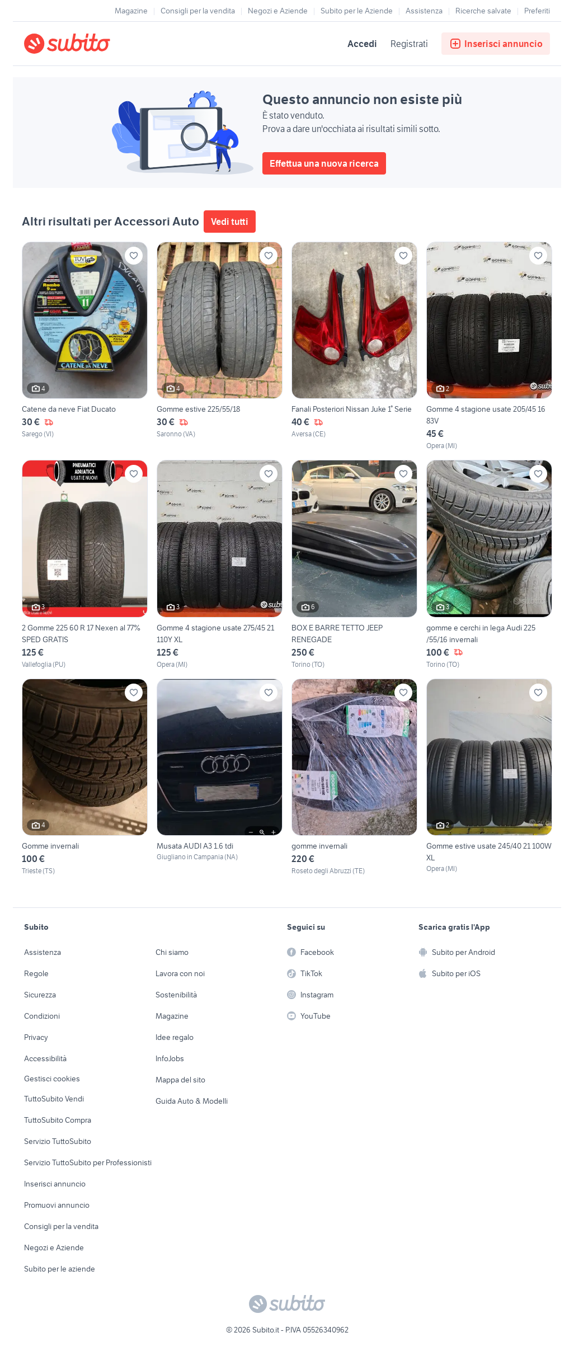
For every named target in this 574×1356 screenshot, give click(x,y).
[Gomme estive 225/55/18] (220, 346)
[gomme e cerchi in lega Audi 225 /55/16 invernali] (489, 564)
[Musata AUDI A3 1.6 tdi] (220, 777)
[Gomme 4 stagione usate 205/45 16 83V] (489, 346)
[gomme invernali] (354, 777)
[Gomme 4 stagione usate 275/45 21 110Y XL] (220, 564)
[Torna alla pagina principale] (88, 44)
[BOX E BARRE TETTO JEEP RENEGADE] (354, 564)
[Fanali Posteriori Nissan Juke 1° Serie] (354, 346)
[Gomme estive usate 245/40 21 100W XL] (489, 777)
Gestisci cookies (52, 1079)
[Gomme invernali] (85, 777)
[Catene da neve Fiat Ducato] (85, 346)
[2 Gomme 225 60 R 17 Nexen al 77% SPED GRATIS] (85, 564)
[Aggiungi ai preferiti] (134, 256)
